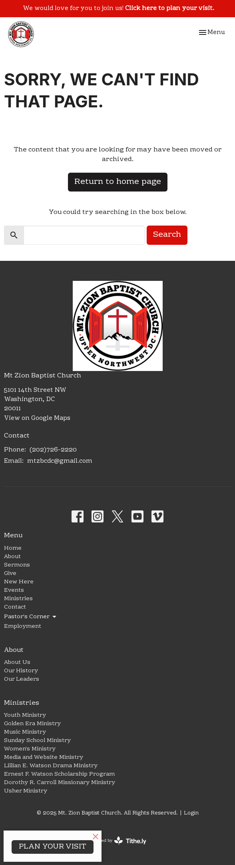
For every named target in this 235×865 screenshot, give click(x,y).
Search (167, 235)
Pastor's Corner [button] (31, 617)
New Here (19, 582)
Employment (22, 626)
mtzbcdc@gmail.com (59, 461)
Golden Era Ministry (32, 724)
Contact (15, 607)
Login (191, 813)
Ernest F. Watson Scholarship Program (59, 774)
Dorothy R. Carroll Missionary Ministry (59, 783)
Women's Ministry (30, 749)
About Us (17, 662)
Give (10, 574)
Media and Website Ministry (43, 757)
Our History (21, 671)
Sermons (17, 565)
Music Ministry (25, 732)
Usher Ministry (25, 791)
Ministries (18, 599)
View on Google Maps (37, 418)
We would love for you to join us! (118, 8)
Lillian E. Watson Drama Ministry (51, 766)
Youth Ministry (25, 715)
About (12, 557)
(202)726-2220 (53, 450)
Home (13, 548)
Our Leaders (21, 679)
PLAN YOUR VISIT (52, 847)
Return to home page (117, 182)
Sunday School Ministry (37, 741)
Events (14, 590)
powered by (117, 841)
